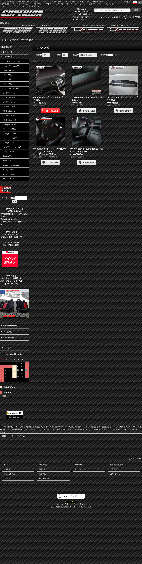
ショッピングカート (11, 474)
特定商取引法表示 (10, 325)
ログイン (106, 17)
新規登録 (117, 17)
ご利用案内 (7, 332)
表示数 (39, 55)
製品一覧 (42, 469)
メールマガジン (80, 469)
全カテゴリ (7, 52)
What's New (79, 465)
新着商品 (42, 474)
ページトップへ (136, 459)
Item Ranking (44, 478)
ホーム (6, 465)
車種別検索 (43, 465)
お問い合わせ (8, 337)
